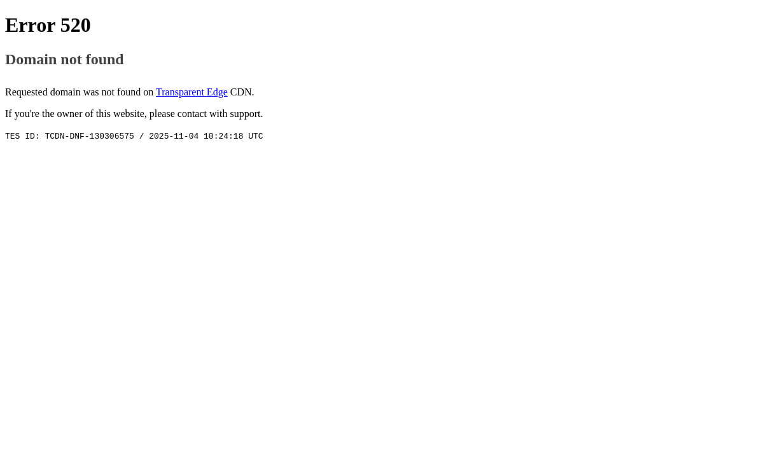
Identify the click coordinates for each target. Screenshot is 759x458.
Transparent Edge (192, 92)
